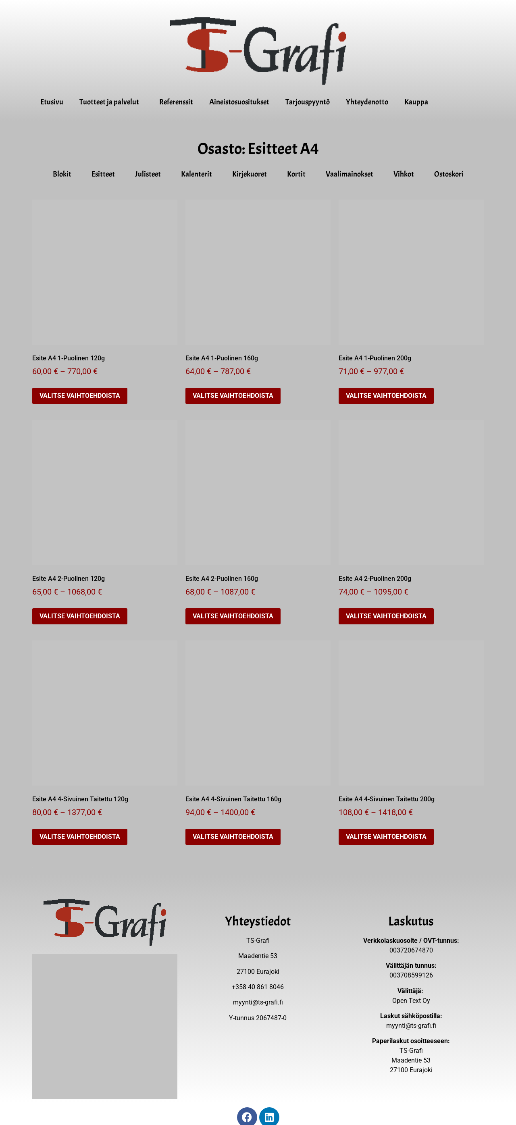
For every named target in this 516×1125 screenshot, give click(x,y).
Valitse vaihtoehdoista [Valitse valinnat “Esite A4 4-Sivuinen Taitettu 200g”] (386, 836)
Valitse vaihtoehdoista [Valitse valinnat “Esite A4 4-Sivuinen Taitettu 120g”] (80, 836)
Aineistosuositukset (239, 102)
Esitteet (105, 174)
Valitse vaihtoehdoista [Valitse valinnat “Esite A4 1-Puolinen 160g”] (233, 395)
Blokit (64, 174)
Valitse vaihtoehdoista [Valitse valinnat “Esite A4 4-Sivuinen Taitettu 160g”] (233, 836)
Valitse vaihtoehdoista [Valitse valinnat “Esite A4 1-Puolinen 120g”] (80, 395)
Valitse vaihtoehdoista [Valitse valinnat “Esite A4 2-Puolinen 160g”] (233, 616)
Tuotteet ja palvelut (111, 102)
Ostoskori (449, 174)
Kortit (298, 174)
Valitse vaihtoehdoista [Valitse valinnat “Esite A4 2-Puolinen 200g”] (386, 616)
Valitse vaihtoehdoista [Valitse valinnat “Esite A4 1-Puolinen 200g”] (386, 395)
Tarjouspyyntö (307, 102)
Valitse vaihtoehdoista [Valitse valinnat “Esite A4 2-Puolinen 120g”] (80, 616)
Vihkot (405, 174)
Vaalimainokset (351, 174)
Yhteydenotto (367, 102)
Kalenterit (198, 174)
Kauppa (416, 102)
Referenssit (176, 102)
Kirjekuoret (251, 174)
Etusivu (51, 102)
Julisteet (150, 174)
